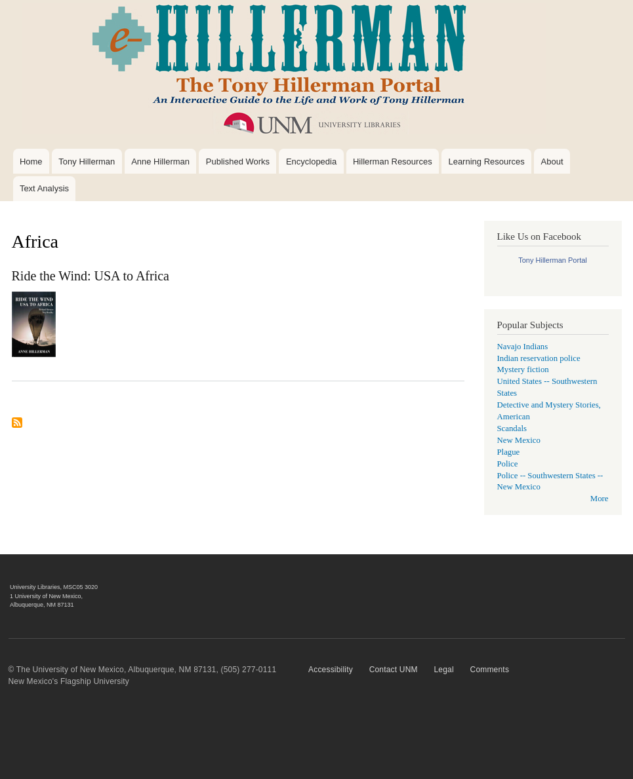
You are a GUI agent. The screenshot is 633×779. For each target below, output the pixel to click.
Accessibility (330, 669)
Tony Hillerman (86, 161)
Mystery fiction (523, 369)
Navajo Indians (522, 346)
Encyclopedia (311, 161)
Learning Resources (486, 161)
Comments (490, 669)
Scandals (512, 428)
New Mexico (519, 440)
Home (31, 161)
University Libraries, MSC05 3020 (54, 587)
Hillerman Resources (392, 161)
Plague (508, 452)
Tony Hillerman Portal (552, 260)
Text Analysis (44, 188)
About (552, 161)
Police (507, 463)
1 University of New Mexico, (46, 596)
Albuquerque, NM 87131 (42, 604)
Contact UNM (393, 669)
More (599, 498)
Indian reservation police (539, 358)
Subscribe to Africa (17, 427)
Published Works (238, 161)
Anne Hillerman (160, 161)
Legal (443, 669)
